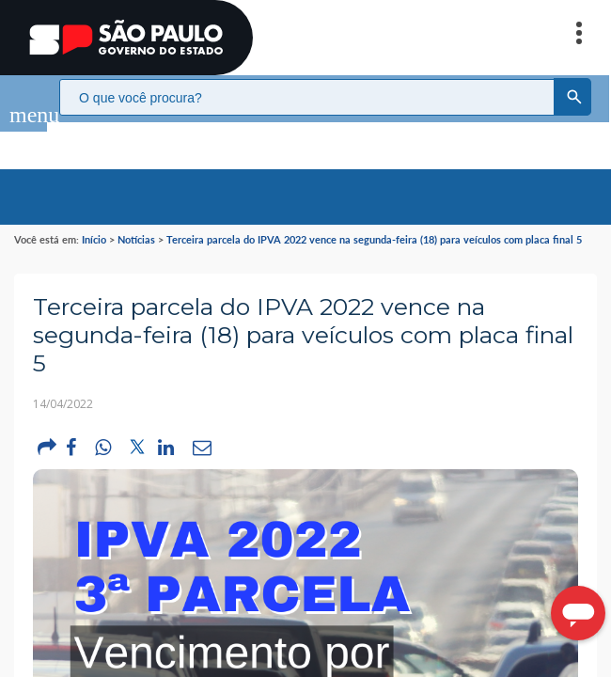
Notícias (136, 220)
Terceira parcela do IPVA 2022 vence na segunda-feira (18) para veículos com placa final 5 (374, 220)
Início (94, 220)
